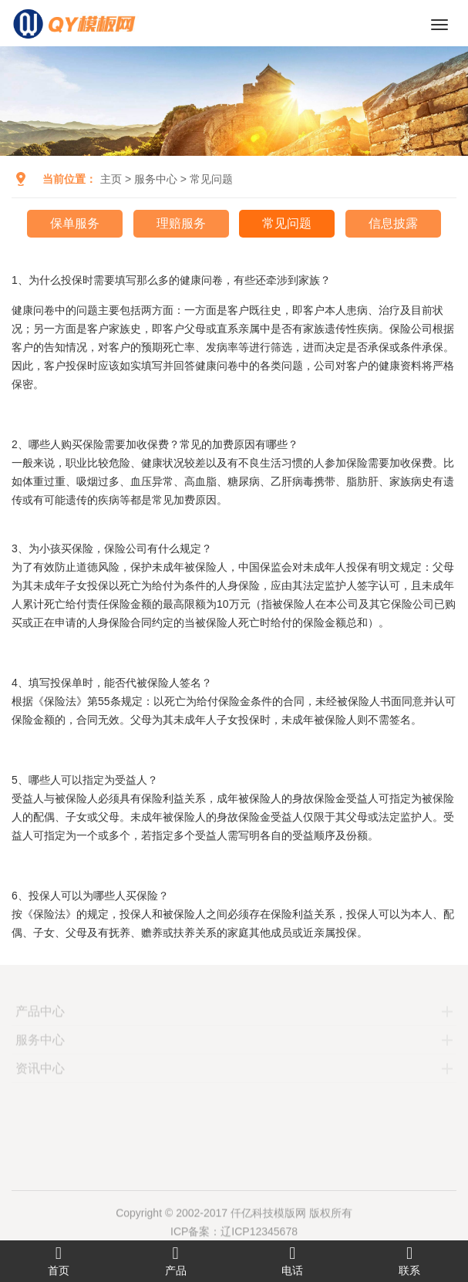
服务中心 (155, 179)
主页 (111, 179)
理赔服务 (181, 223)
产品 (176, 1260)
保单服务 (74, 223)
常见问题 (211, 179)
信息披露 (393, 223)
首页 (59, 1260)
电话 (293, 1260)
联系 (409, 1260)
